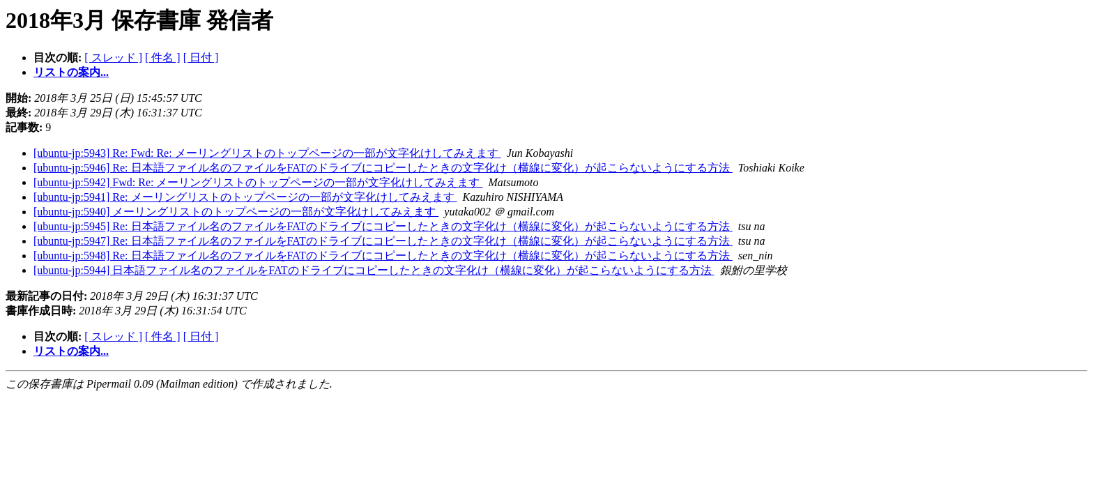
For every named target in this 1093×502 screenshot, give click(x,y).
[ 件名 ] (163, 57)
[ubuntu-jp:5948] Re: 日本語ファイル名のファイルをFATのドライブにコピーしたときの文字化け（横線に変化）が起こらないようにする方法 (383, 255)
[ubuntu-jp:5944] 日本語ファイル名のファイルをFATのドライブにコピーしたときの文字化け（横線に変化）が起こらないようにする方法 (373, 270)
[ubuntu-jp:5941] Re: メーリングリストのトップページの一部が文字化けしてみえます (245, 197)
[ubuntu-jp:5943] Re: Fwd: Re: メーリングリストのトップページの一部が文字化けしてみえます (267, 153)
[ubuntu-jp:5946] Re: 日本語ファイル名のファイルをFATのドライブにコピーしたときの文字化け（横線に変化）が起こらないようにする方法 (383, 168)
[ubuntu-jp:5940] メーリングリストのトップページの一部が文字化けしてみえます (235, 212)
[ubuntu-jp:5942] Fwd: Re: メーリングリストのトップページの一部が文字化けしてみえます (257, 182)
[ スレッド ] (113, 57)
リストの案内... (71, 72)
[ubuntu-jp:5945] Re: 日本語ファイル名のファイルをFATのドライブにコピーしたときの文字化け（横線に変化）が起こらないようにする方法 (383, 226)
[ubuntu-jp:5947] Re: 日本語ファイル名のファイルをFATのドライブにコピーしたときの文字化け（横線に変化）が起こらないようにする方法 (383, 241)
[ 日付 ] (201, 57)
